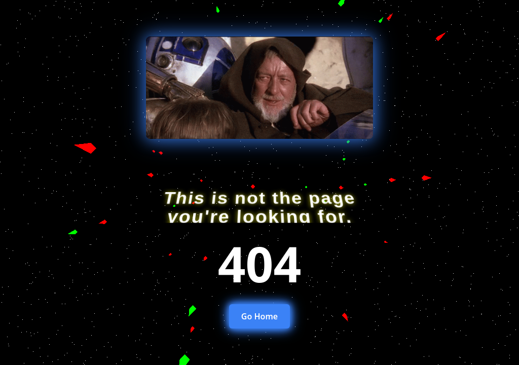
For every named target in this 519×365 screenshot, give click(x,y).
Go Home (259, 316)
